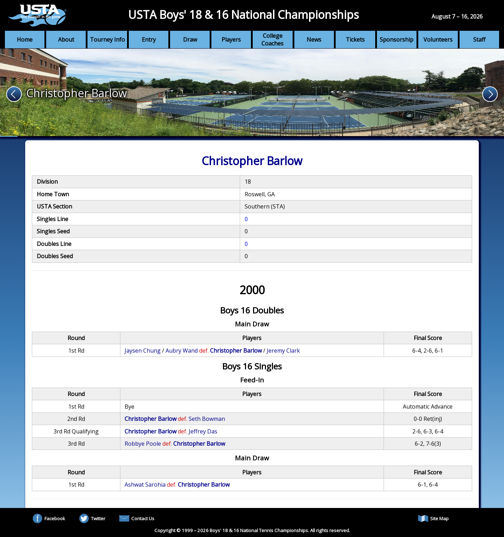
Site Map (433, 518)
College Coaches (272, 39)
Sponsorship (396, 39)
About (66, 39)
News (314, 39)
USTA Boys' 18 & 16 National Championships (243, 14)
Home (25, 39)
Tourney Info (107, 39)
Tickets (355, 39)
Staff (479, 39)
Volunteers (438, 39)
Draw (190, 39)
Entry (149, 39)
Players (231, 39)
